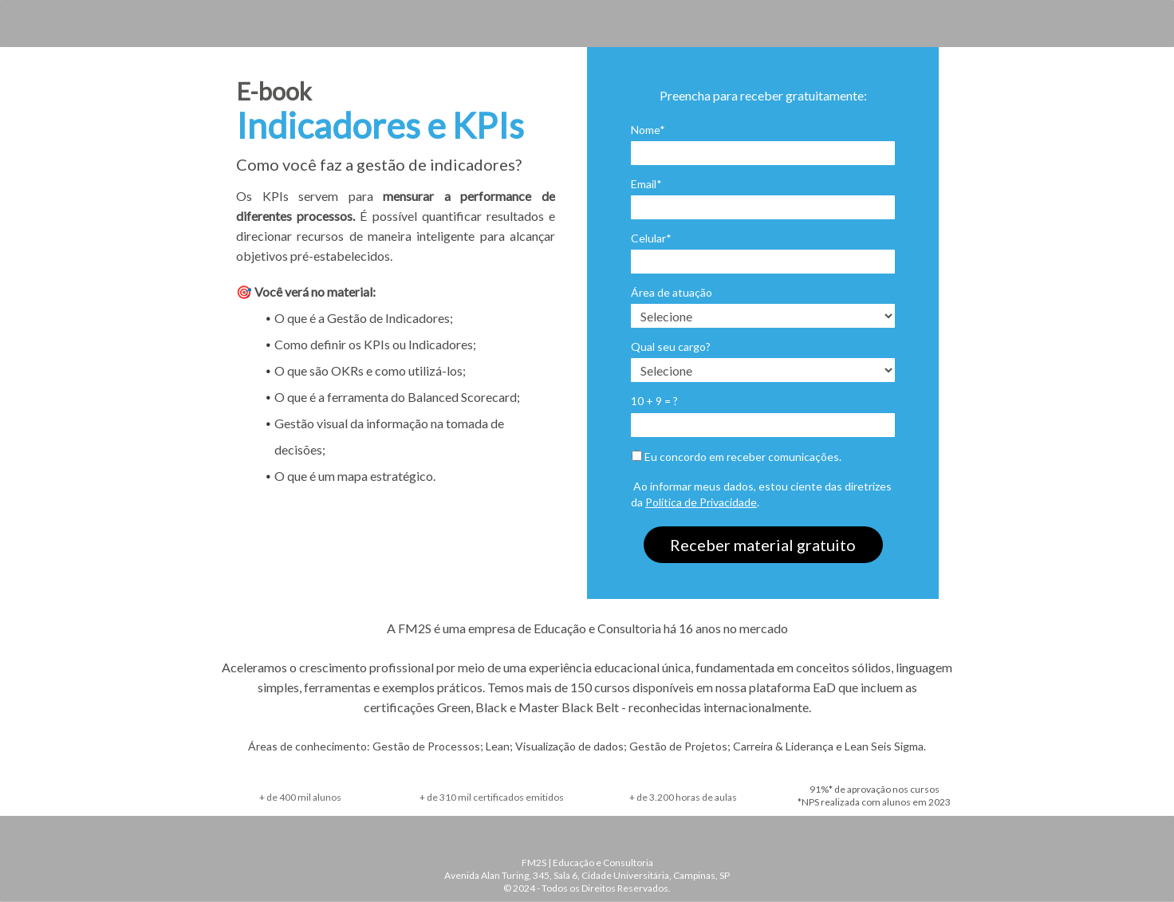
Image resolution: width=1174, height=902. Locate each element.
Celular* (651, 238)
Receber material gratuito (763, 544)
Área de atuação (671, 292)
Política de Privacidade (701, 502)
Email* (646, 184)
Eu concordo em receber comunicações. (736, 456)
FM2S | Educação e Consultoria (587, 863)
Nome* (648, 129)
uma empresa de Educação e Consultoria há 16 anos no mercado (614, 628)
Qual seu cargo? (671, 346)
